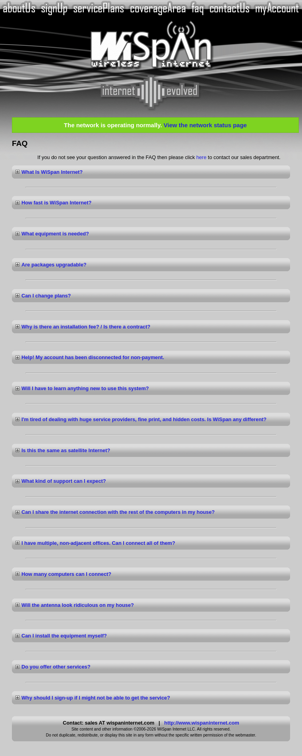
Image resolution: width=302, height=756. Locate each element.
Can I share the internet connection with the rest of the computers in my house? (118, 512)
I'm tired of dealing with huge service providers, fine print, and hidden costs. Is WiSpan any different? (144, 419)
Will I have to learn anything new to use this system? (85, 388)
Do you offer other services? (56, 667)
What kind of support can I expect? (63, 481)
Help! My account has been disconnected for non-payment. (92, 357)
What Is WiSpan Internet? (52, 172)
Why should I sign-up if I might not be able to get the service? (95, 698)
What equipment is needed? (55, 234)
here (201, 157)
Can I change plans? (46, 296)
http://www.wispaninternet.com (201, 723)
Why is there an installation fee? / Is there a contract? (85, 327)
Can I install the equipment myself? (64, 636)
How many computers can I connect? (66, 574)
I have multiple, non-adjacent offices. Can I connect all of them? (98, 543)
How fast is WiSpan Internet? (56, 203)
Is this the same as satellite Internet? (65, 450)
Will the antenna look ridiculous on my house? (77, 605)
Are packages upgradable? (54, 265)
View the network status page (205, 125)
